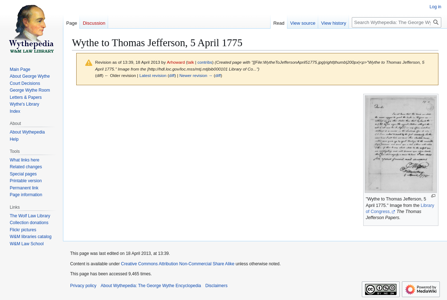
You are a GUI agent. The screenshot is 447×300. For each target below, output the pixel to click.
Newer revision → (196, 75)
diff (171, 75)
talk (191, 62)
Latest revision (152, 75)
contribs (205, 62)
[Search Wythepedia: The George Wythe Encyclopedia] (396, 22)
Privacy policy (83, 285)
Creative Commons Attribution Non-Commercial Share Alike (177, 263)
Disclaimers (216, 285)
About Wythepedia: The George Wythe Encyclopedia (151, 285)
